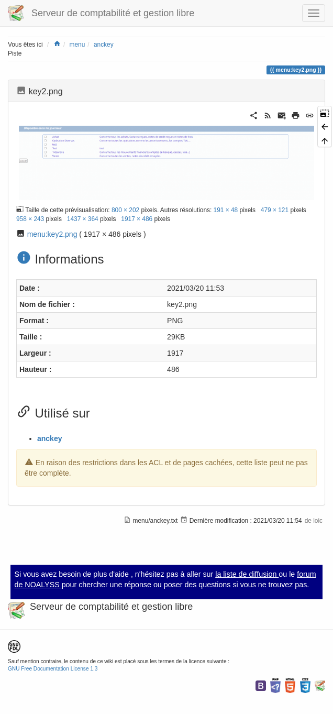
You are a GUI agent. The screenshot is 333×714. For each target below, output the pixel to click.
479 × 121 (274, 210)
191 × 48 (226, 210)
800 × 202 (125, 210)
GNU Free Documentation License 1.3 (52, 669)
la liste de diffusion (247, 574)
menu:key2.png (52, 234)
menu (77, 44)
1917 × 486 (136, 219)
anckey (104, 44)
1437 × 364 (82, 219)
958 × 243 (30, 219)
